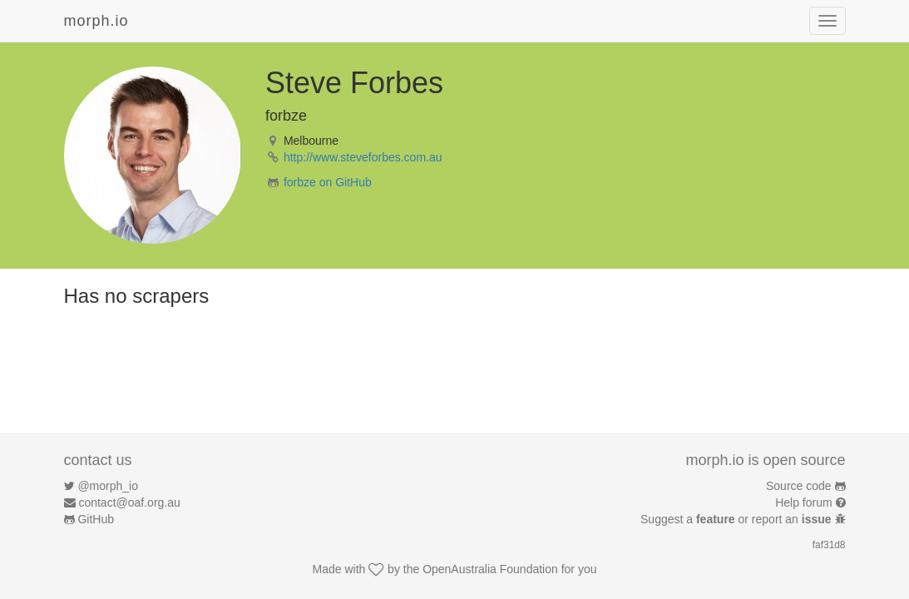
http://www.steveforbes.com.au (363, 157)
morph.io (96, 20)
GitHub (95, 519)
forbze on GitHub (328, 182)
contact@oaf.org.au (129, 502)
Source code (799, 486)
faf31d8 (829, 545)
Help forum (803, 502)
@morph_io (107, 486)
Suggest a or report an (737, 519)
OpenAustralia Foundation (490, 569)
